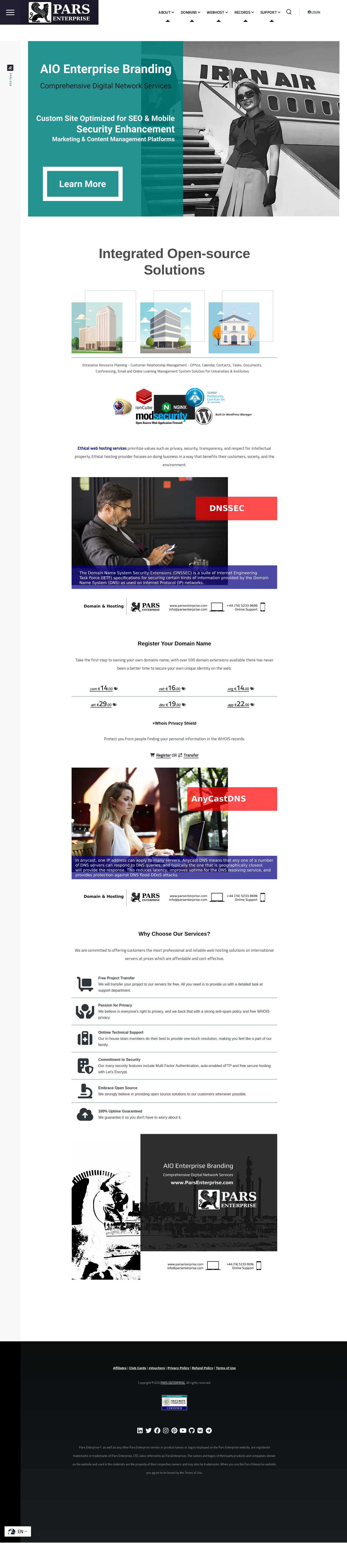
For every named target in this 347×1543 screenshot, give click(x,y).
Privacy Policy (178, 1368)
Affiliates (120, 1368)
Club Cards (137, 1368)
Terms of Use (226, 1368)
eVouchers (157, 1368)
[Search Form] (289, 28)
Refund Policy (202, 1368)
